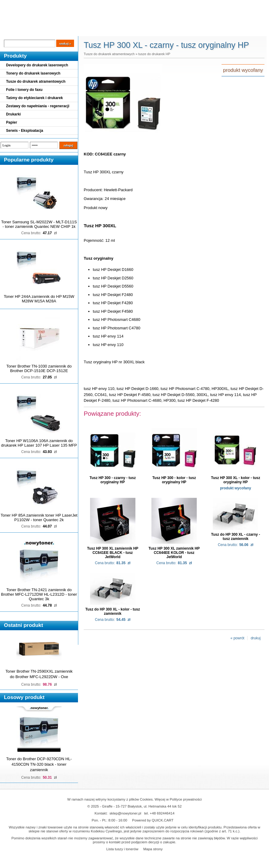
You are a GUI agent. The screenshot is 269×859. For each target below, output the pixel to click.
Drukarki (13, 114)
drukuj (256, 638)
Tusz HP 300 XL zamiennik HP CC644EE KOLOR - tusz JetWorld (173, 552)
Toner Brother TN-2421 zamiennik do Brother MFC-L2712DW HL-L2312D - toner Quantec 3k (39, 594)
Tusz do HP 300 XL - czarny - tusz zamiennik (235, 536)
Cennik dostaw (37, 30)
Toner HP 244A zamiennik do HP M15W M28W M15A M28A (39, 298)
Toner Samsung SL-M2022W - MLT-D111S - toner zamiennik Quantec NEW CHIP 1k (39, 224)
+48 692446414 (162, 813)
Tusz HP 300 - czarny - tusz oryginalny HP (112, 480)
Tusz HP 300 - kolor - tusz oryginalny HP (174, 480)
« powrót (237, 638)
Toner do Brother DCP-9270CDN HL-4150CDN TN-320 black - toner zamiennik (39, 764)
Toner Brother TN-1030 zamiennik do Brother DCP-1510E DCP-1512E (39, 368)
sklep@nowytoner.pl (125, 813)
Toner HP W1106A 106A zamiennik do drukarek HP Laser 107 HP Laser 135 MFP (39, 443)
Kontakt (102, 30)
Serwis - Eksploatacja (24, 130)
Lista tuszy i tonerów (122, 849)
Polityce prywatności (186, 799)
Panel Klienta (73, 30)
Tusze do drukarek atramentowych (36, 81)
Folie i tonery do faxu (24, 90)
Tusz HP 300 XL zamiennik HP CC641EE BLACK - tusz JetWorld (112, 552)
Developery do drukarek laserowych (37, 65)
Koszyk (234, 4)
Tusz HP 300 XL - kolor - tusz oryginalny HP (235, 480)
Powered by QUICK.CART (152, 820)
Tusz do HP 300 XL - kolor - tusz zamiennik (112, 611)
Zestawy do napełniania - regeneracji (37, 106)
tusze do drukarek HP (154, 54)
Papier (11, 122)
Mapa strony (153, 849)
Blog (9, 30)
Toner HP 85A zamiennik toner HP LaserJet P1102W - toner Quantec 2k (39, 517)
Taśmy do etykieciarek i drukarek (34, 98)
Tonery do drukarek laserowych (33, 73)
